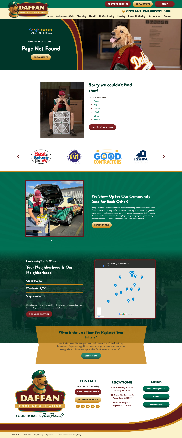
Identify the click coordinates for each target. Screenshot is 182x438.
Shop (164, 4)
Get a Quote (143, 4)
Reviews (97, 119)
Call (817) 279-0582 (102, 127)
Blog (95, 104)
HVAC (92, 16)
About (50, 16)
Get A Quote (41, 57)
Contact (167, 16)
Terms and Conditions (65, 435)
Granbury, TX (35, 281)
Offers (96, 115)
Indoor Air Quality (136, 16)
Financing (81, 16)
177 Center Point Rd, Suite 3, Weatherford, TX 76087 (122, 396)
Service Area (154, 16)
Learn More (101, 225)
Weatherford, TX (37, 288)
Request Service (118, 4)
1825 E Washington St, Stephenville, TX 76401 (122, 404)
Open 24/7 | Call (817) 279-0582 (146, 11)
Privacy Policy (77, 435)
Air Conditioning (106, 16)
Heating (121, 16)
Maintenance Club (65, 16)
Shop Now (91, 366)
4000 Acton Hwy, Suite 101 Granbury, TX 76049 (122, 389)
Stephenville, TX (36, 296)
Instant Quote (156, 389)
